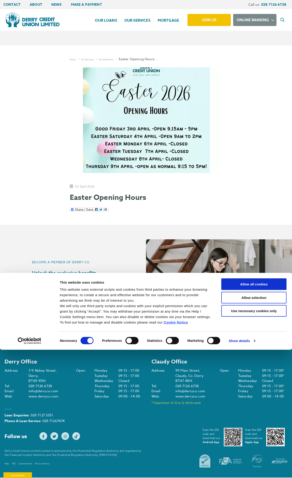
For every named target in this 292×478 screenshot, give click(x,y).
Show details (239, 469)
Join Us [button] (51, 310)
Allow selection (253, 426)
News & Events (123, 59)
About (36, 4)
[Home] (30, 20)
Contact (12, 4)
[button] (283, 20)
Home (75, 59)
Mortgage (168, 20)
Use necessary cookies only (254, 439)
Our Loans (106, 20)
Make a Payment (86, 4)
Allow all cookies (254, 412)
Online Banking (253, 20)
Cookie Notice (176, 450)
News (56, 4)
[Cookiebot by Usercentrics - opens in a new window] (30, 469)
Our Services (137, 20)
